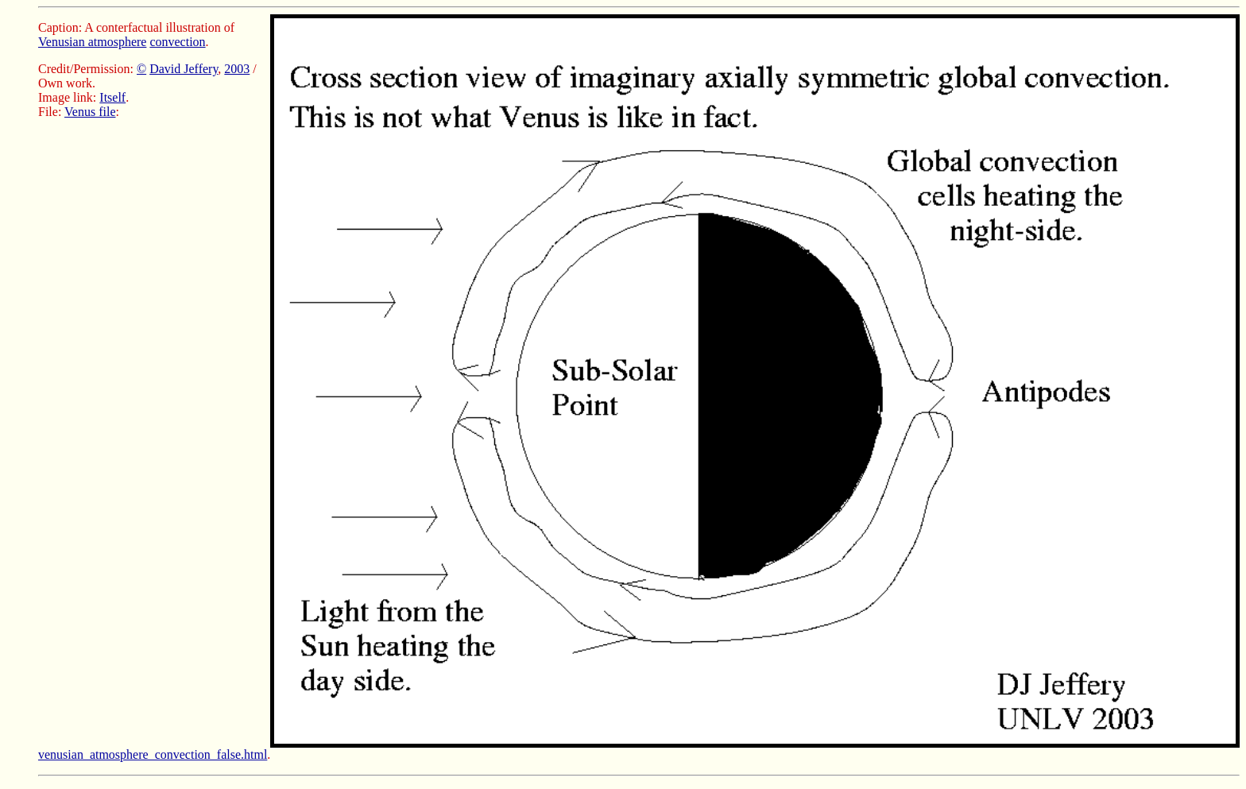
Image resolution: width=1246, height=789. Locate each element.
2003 (237, 68)
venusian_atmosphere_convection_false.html (152, 754)
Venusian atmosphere (92, 41)
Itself (112, 97)
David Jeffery (183, 68)
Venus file (89, 111)
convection (177, 41)
